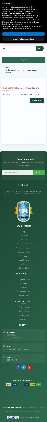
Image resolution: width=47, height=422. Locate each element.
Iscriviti (39, 172)
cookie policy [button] (33, 15)
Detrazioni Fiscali (23, 252)
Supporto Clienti (23, 279)
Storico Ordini (23, 311)
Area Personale (23, 307)
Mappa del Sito (23, 292)
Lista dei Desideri (23, 315)
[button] (44, 3)
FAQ (23, 264)
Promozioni (23, 256)
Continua (36, 100)
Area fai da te (23, 260)
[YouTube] (29, 367)
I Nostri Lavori (23, 296)
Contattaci (23, 284)
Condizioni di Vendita (23, 244)
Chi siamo (23, 236)
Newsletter (23, 319)
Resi (23, 288)
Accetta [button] (23, 34)
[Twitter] (23, 367)
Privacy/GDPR (23, 268)
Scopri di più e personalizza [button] (23, 39)
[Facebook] (18, 367)
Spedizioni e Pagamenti (23, 248)
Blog (23, 232)
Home (7, 67)
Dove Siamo (23, 240)
